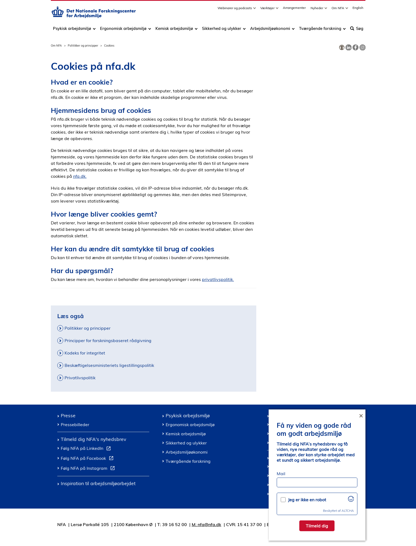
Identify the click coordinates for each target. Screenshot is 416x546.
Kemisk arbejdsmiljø (174, 30)
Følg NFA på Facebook (88, 458)
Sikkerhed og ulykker (221, 30)
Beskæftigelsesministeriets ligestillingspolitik (109, 365)
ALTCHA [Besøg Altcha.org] (348, 511)
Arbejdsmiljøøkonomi (270, 30)
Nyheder (317, 10)
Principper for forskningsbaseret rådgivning (108, 340)
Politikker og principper (83, 45)
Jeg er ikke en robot (307, 499)
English (358, 10)
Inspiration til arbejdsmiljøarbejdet (98, 483)
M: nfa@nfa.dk (206, 524)
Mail (281, 473)
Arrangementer (294, 10)
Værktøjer (267, 10)
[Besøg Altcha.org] (351, 500)
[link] (341, 47)
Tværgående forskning (320, 30)
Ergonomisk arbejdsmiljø (123, 30)
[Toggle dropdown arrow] (255, 10)
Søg (356, 30)
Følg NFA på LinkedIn (87, 449)
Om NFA (338, 10)
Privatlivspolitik (80, 377)
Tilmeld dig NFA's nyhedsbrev (93, 439)
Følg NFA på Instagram (89, 468)
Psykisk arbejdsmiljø (72, 30)
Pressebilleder (75, 424)
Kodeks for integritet (85, 353)
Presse (68, 415)
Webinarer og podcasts (235, 10)
